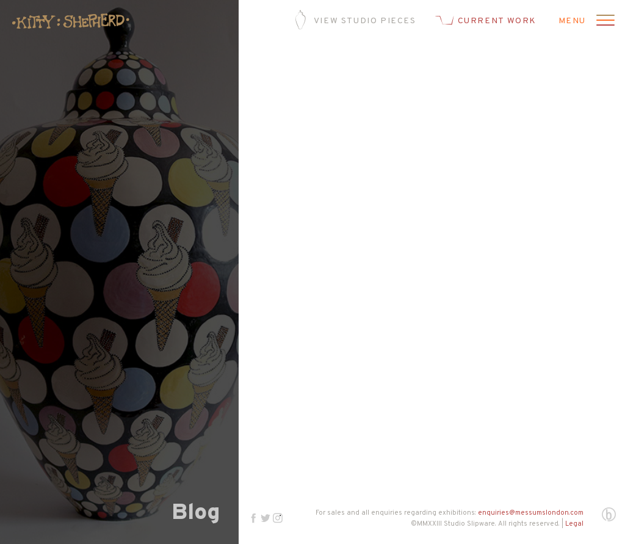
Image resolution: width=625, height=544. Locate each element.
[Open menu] (603, 21)
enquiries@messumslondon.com (530, 513)
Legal (574, 524)
